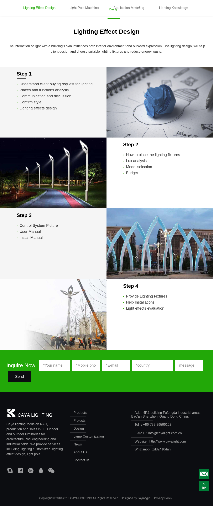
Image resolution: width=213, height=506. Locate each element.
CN (198, 9)
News (163, 13)
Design (114, 13)
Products (78, 13)
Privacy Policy (163, 498)
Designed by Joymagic (135, 498)
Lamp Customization (139, 13)
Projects (97, 13)
